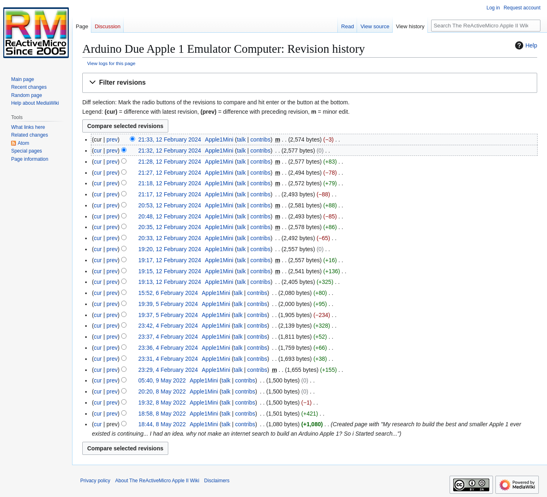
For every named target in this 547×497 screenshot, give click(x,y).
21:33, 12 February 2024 (169, 139)
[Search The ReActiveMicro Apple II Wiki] (485, 25)
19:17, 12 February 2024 (169, 260)
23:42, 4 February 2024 (168, 325)
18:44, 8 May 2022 (162, 424)
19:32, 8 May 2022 (162, 402)
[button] (309, 83)
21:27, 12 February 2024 (169, 172)
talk (241, 139)
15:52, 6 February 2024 (168, 293)
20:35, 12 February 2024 (169, 227)
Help (525, 45)
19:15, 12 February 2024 (169, 271)
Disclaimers (217, 481)
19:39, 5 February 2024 (168, 304)
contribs (261, 139)
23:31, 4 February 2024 (168, 358)
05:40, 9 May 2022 (162, 380)
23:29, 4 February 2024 (168, 370)
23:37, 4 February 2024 (168, 336)
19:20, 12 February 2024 (169, 249)
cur (98, 150)
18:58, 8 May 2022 (162, 413)
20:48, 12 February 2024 (169, 216)
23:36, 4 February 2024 (168, 347)
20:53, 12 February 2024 (169, 205)
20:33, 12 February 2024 (169, 238)
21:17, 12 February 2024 (169, 194)
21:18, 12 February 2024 (169, 183)
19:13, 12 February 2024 (169, 282)
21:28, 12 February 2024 (169, 161)
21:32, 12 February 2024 (169, 150)
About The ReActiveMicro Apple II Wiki (157, 481)
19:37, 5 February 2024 (168, 315)
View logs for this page (111, 63)
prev (112, 139)
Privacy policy (95, 481)
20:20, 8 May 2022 (162, 391)
